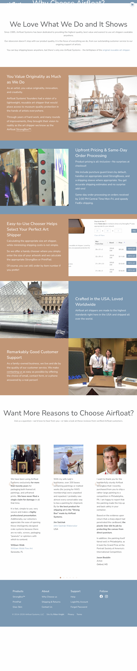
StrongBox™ (54, 4)
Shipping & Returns (51, 646)
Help (115, 4)
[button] (60, 622)
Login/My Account (79, 646)
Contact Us (47, 651)
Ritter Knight (58, 658)
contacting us (15, 416)
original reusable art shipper (116, 94)
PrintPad (69, 4)
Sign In (125, 4)
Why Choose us (49, 641)
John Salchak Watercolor (65, 570)
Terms (79, 658)
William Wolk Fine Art (22, 592)
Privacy (71, 658)
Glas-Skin (82, 4)
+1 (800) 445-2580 (100, 4)
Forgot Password (79, 651)
